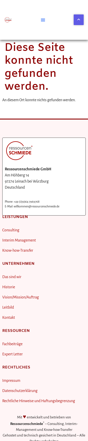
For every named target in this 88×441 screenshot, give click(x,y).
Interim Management (19, 240)
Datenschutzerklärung (20, 391)
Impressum (11, 381)
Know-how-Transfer (17, 251)
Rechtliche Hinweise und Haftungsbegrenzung (38, 401)
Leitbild (8, 307)
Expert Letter (12, 354)
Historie (8, 287)
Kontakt (8, 318)
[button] (43, 19)
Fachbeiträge (12, 344)
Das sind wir (11, 277)
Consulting (10, 230)
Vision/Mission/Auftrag (20, 297)
